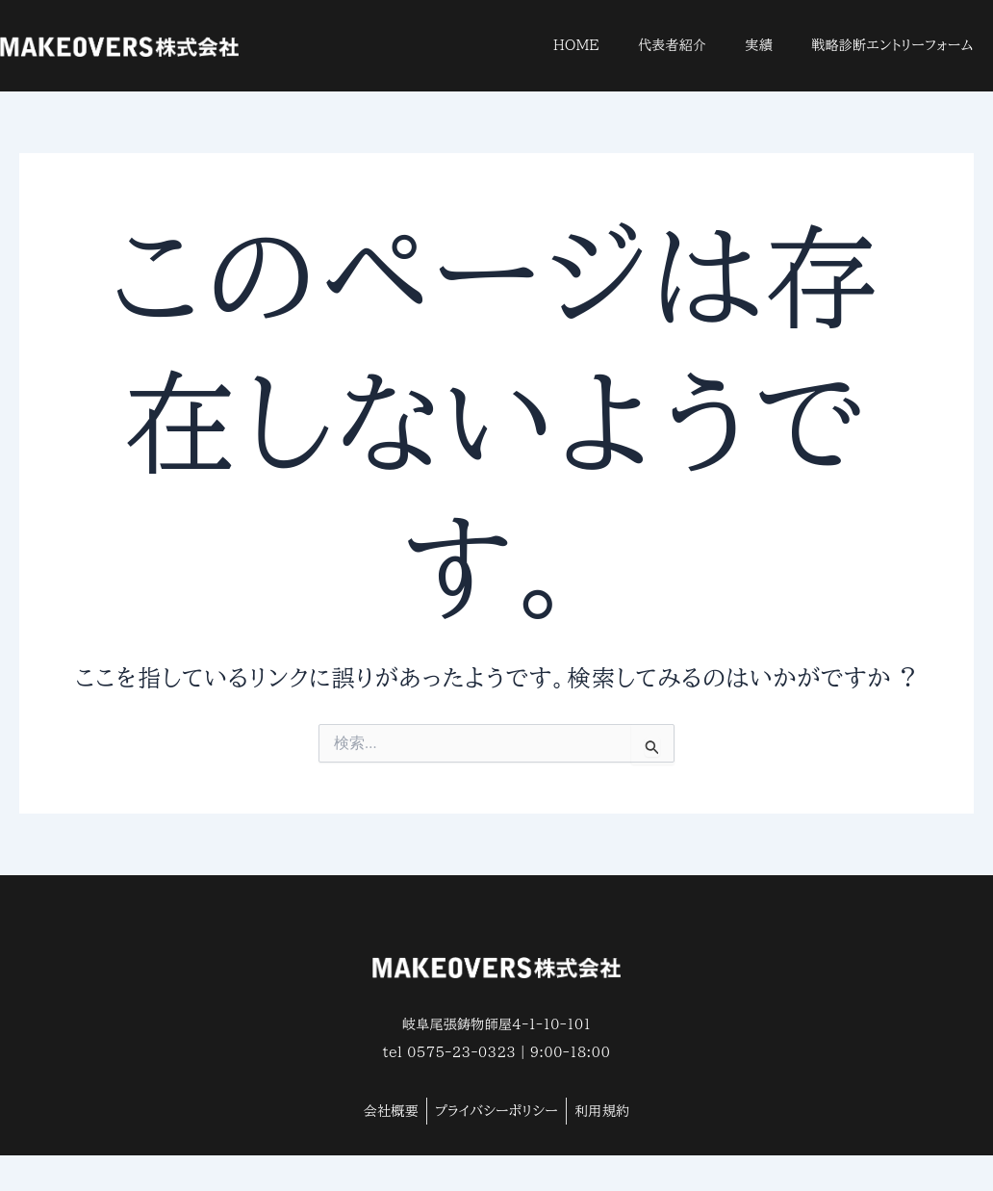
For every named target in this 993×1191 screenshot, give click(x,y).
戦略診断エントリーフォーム (892, 45)
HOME (576, 45)
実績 (760, 45)
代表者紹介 (672, 45)
